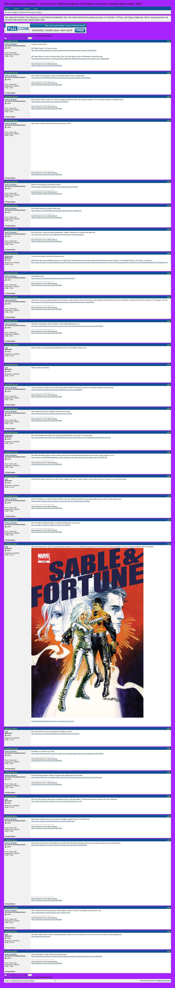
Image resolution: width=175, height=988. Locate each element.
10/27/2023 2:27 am (11, 229)
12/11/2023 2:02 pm (11, 364)
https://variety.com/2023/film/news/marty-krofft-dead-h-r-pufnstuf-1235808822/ (56, 390)
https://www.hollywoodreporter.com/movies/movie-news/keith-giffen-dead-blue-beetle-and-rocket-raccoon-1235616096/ (70, 59)
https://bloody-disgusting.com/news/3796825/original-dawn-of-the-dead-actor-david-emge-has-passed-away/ (66, 777)
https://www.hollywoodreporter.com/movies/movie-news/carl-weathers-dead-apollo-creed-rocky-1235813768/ (66, 956)
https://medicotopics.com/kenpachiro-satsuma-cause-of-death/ (51, 413)
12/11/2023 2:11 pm (11, 384)
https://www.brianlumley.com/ (40, 936)
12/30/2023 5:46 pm (11, 520)
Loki (6, 348)
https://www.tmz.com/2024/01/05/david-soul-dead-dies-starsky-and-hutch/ (55, 733)
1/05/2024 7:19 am (11, 544)
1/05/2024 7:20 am (11, 728)
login (32, 12)
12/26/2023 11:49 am (12, 476)
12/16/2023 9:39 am (11, 408)
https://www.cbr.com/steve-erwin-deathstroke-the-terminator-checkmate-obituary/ (57, 234)
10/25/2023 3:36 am (11, 205)
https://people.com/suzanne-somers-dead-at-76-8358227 (50, 101)
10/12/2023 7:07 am (11, 41)
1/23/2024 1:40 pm (11, 816)
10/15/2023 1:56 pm (11, 96)
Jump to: (30, 981)
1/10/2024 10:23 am (11, 748)
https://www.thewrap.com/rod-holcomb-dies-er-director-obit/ (50, 912)
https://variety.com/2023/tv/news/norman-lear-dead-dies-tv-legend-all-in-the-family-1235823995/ (62, 302)
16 (20, 38)
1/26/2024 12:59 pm (11, 907)
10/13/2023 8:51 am (11, 73)
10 (14, 38)
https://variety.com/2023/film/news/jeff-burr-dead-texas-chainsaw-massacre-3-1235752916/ (61, 78)
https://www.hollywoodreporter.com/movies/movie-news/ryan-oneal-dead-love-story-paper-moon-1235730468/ (67, 326)
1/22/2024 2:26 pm (11, 772)
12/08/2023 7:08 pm (11, 321)
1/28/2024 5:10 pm (11, 931)
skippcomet (9, 256)
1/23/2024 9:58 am (11, 796)
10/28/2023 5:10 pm (11, 273)
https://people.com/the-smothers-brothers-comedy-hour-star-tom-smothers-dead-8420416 (60, 501)
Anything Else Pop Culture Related (22, 36)
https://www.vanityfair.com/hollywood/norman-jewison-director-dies (53, 821)
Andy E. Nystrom (11, 44)
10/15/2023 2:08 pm (11, 120)
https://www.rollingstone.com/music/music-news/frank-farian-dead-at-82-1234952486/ (59, 845)
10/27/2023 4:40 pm (11, 253)
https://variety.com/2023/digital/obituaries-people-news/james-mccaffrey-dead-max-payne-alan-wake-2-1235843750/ (69, 457)
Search (17, 9)
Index (7, 9)
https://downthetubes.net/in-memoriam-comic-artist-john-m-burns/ (52, 721)
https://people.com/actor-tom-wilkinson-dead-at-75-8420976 (50, 525)
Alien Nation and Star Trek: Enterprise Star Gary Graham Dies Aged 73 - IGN (56, 801)
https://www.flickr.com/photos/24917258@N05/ (46, 65)
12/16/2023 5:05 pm (11, 432)
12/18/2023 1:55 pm (11, 452)
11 (16, 38)
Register (27, 9)
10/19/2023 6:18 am (11, 181)
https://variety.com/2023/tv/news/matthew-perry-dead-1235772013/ (53, 278)
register (38, 12)
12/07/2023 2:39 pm (11, 297)
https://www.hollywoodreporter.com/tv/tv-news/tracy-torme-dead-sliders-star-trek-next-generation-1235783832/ (67, 753)
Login (35, 9)
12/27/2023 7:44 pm (11, 496)
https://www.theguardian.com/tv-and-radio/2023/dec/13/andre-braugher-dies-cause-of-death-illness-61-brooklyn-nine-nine (71, 437)
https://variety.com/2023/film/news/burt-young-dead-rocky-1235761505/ (54, 187)
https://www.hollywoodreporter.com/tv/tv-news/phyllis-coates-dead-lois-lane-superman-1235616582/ (63, 50)
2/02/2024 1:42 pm (11, 951)
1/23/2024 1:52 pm (11, 840)
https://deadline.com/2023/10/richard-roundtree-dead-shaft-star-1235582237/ (56, 211)
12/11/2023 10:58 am (12, 345)
